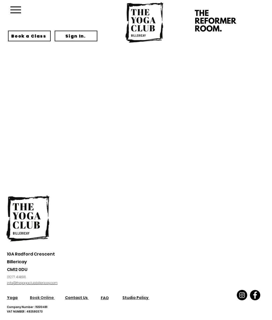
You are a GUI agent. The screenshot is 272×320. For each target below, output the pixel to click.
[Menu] (15, 9)
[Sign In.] (76, 36)
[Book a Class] (29, 36)
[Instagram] (242, 295)
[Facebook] (255, 295)
